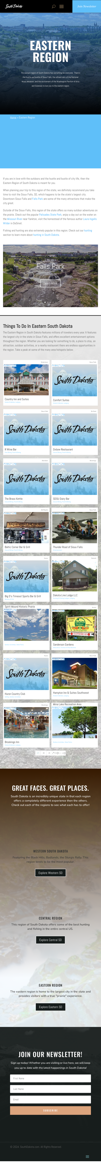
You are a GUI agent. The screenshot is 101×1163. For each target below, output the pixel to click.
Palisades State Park (50, 216)
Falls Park (37, 200)
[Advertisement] (50, 145)
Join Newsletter (86, 7)
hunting (88, 232)
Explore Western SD (50, 874)
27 (38, 755)
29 (49, 755)
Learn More (50, 285)
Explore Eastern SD (50, 1009)
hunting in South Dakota (46, 236)
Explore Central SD (50, 941)
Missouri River (14, 220)
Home (13, 119)
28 (43, 755)
